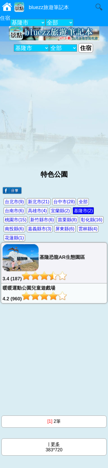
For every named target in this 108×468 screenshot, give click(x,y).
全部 (83, 201)
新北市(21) (38, 201)
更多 (55, 444)
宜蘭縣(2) (60, 210)
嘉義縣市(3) (40, 228)
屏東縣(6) (64, 228)
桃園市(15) (15, 219)
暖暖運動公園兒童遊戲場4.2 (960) (35, 293)
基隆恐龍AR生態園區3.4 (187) (44, 262)
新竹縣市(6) (42, 219)
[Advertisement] (54, 110)
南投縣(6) (14, 228)
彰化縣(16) (91, 219)
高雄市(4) (37, 210)
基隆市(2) (83, 210)
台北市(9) (14, 201)
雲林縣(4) (88, 228)
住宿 (5, 18)
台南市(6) (14, 210)
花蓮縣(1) (14, 237)
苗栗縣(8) (67, 219)
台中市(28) (64, 201)
